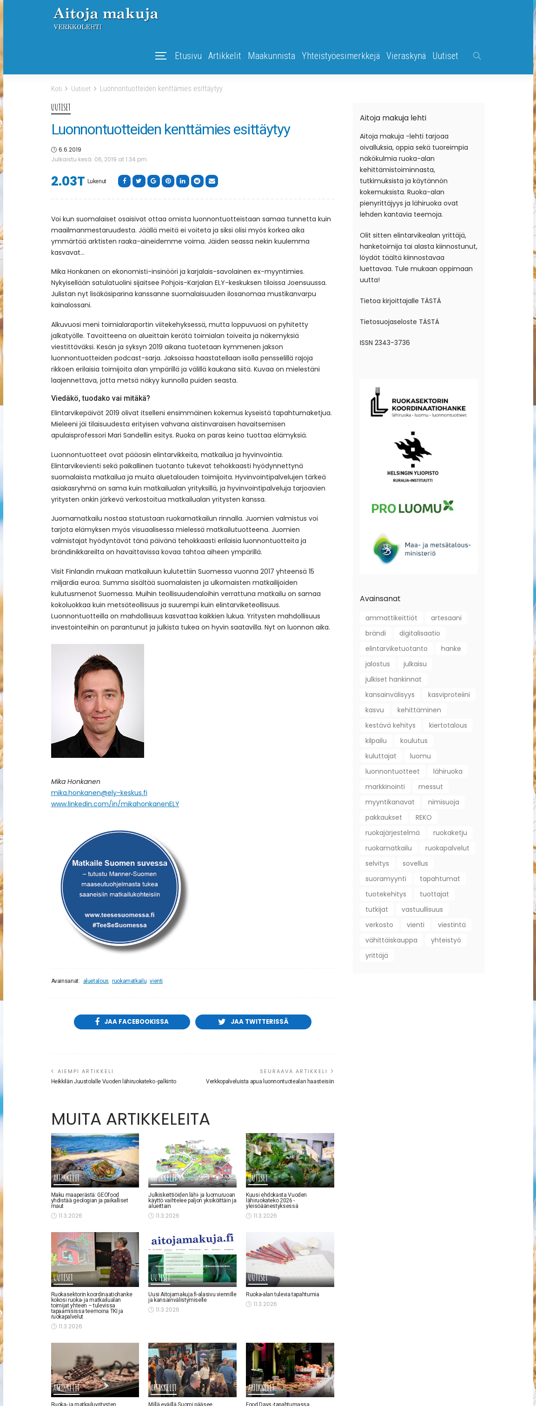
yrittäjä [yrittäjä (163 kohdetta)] (376, 955)
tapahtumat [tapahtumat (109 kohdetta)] (440, 878)
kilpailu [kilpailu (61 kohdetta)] (376, 740)
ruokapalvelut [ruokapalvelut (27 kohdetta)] (447, 848)
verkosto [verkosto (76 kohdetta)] (379, 924)
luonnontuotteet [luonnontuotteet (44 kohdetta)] (392, 771)
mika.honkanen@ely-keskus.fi (99, 792)
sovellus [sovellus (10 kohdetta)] (415, 863)
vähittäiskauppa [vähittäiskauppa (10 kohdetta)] (391, 940)
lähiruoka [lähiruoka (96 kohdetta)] (448, 771)
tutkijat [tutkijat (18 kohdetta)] (376, 909)
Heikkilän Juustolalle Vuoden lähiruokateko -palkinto (113, 1082)
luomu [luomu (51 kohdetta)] (420, 756)
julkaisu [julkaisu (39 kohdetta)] (415, 664)
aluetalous (96, 980)
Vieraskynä (406, 55)
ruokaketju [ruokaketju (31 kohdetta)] (450, 832)
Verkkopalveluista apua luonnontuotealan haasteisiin (270, 1082)
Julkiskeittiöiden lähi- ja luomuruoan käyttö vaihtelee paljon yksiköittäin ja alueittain (192, 1202)
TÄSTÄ (431, 300)
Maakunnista (271, 55)
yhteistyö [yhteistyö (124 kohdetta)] (446, 940)
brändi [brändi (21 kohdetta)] (375, 633)
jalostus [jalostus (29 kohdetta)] (377, 664)
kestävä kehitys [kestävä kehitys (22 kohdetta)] (390, 725)
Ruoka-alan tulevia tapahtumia (282, 1295)
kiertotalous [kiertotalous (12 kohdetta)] (448, 725)
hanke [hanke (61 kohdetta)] (451, 648)
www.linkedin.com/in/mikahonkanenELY (115, 803)
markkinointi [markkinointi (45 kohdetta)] (385, 786)
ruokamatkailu (129, 980)
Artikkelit (224, 55)
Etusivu (188, 55)
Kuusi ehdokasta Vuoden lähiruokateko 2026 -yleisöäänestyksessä (276, 1202)
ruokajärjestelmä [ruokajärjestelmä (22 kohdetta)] (392, 832)
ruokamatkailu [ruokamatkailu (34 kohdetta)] (388, 848)
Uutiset (445, 55)
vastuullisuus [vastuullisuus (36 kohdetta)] (422, 909)
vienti (156, 980)
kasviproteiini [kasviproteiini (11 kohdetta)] (449, 694)
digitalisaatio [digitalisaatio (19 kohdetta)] (419, 633)
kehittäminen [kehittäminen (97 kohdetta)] (419, 710)
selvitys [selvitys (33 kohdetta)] (377, 863)
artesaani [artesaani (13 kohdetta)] (446, 618)
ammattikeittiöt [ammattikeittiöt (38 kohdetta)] (391, 618)
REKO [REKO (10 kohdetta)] (424, 817)
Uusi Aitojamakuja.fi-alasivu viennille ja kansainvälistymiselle (192, 1298)
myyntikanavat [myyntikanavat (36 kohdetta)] (390, 802)
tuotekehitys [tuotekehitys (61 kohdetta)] (385, 894)
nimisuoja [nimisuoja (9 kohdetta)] (443, 802)
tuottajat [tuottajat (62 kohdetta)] (434, 894)
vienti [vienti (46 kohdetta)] (415, 924)
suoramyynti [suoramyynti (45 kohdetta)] (385, 878)
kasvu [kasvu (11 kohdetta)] (374, 710)
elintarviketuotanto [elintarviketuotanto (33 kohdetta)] (396, 648)
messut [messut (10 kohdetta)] (430, 786)
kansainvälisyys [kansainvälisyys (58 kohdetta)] (390, 694)
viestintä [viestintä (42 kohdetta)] (452, 924)
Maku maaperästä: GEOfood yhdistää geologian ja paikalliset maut (89, 1202)
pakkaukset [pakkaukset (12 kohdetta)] (383, 817)
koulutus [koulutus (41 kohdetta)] (414, 740)
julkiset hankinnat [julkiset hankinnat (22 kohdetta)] (393, 679)
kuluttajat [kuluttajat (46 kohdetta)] (381, 756)
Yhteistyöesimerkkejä (341, 55)
